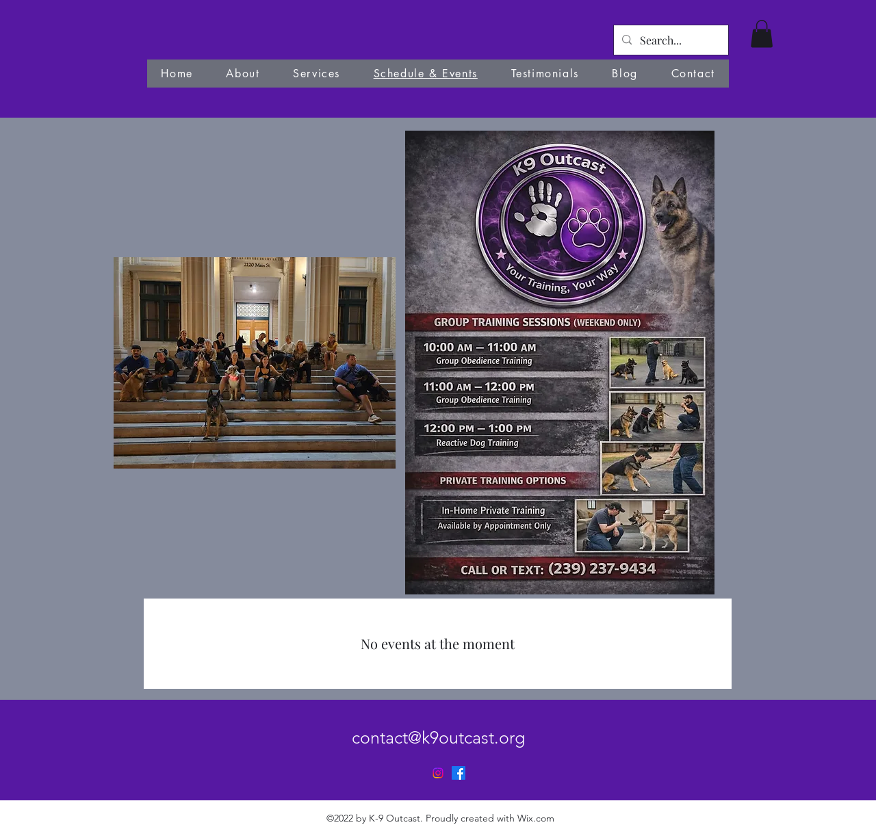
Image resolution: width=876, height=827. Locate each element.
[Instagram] (438, 773)
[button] (761, 34)
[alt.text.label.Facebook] (458, 773)
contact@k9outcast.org (438, 737)
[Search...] (669, 40)
